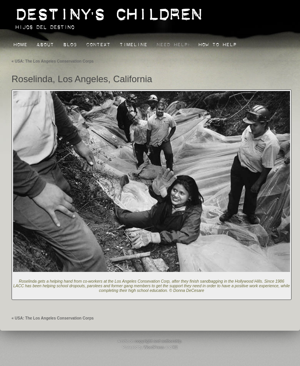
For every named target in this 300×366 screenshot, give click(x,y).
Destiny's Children (108, 10)
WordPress (154, 347)
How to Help (217, 43)
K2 (175, 347)
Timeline (133, 43)
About (45, 43)
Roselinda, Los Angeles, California (82, 79)
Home (20, 43)
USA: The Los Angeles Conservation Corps (53, 61)
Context (98, 43)
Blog (70, 43)
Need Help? (173, 43)
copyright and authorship (158, 341)
